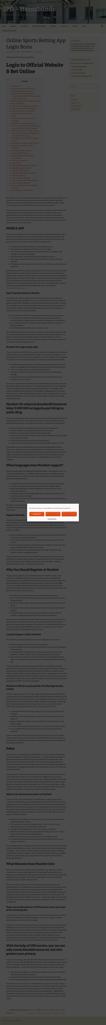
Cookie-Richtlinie (52, 519)
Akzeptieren (37, 514)
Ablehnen (53, 514)
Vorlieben (69, 514)
